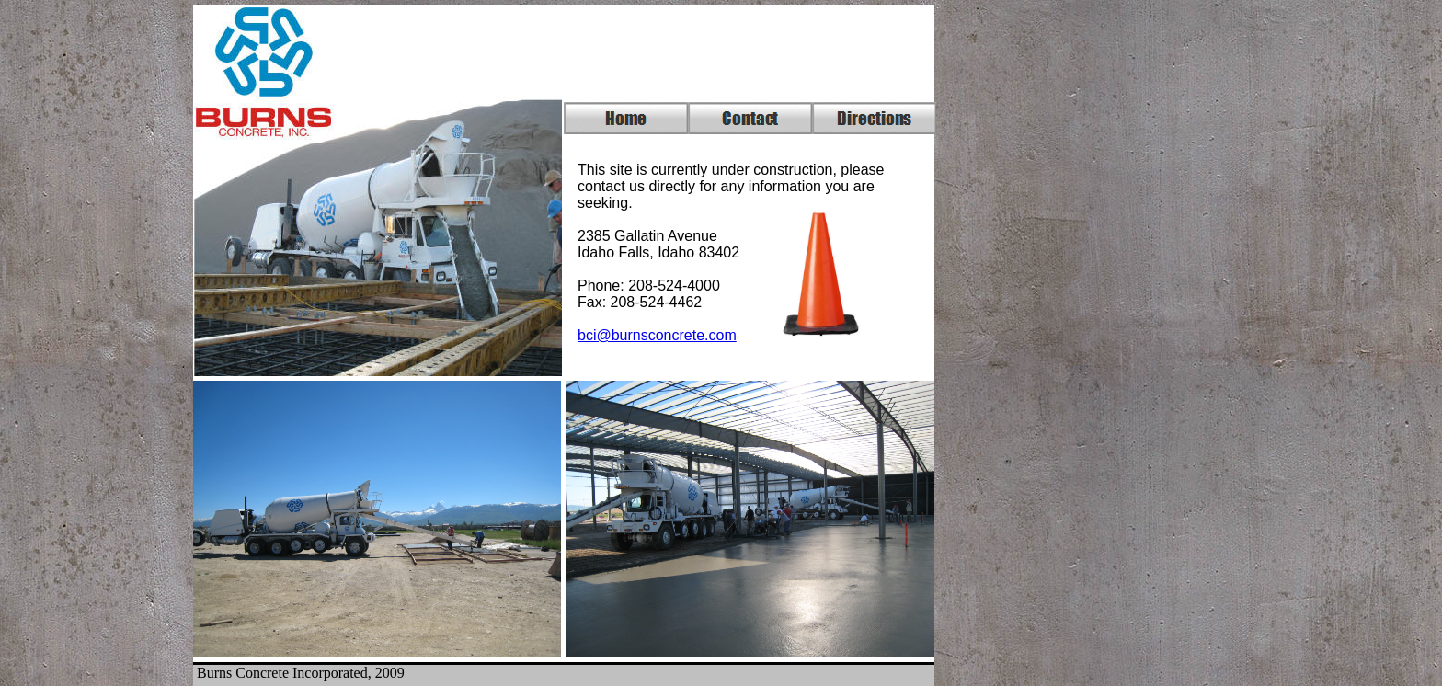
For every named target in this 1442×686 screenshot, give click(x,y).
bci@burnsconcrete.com (657, 335)
